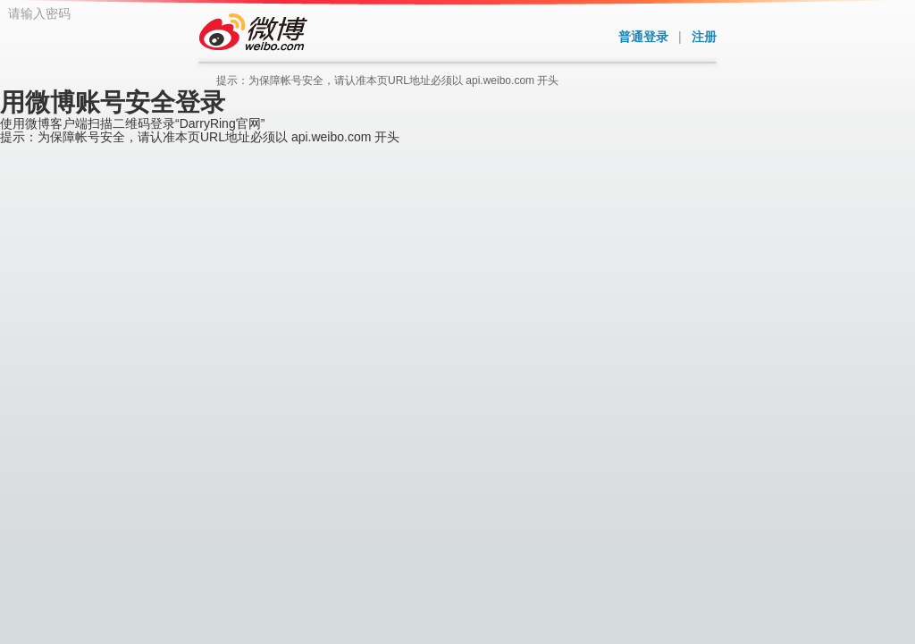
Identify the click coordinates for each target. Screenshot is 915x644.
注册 (704, 37)
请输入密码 (386, 198)
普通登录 (643, 37)
